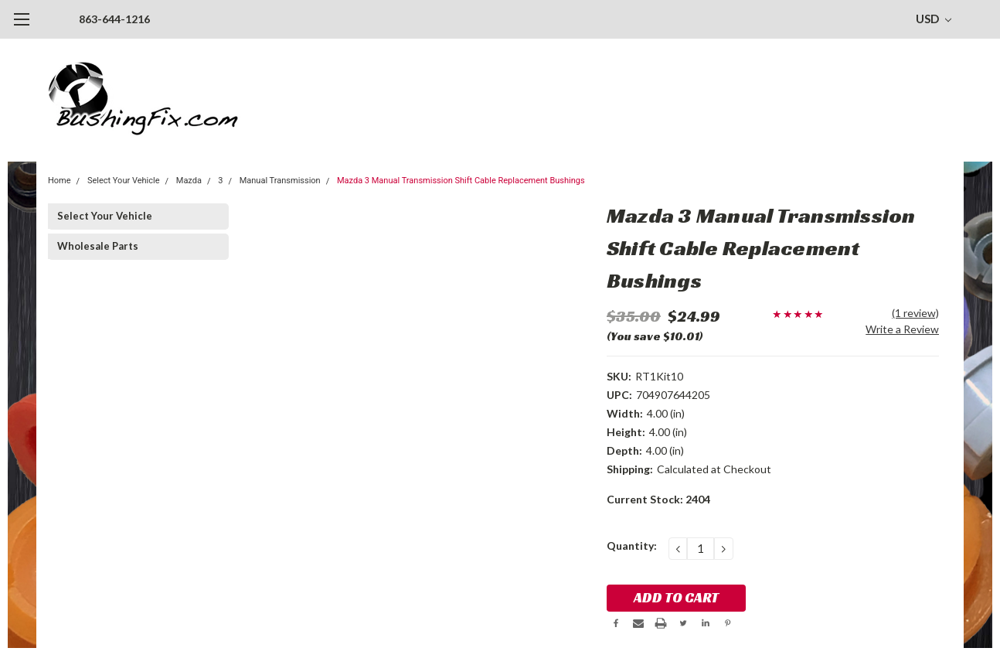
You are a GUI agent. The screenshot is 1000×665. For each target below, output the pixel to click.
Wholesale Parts (97, 246)
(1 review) (915, 312)
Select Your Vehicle (123, 181)
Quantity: (632, 545)
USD (933, 19)
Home (59, 181)
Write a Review (902, 329)
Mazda (189, 181)
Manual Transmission (280, 181)
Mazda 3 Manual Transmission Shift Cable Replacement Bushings (461, 181)
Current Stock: (658, 499)
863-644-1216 (114, 19)
